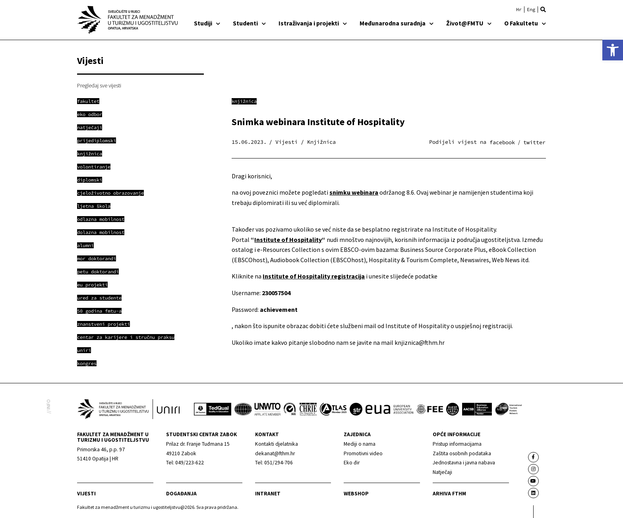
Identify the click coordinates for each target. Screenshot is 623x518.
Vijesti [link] (86, 493)
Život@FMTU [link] (468, 23)
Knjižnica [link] (244, 101)
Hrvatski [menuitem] (519, 9)
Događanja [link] (181, 493)
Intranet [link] (268, 493)
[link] (612, 50)
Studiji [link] (207, 23)
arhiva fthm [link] (449, 493)
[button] (543, 9)
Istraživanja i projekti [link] (313, 23)
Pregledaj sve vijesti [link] (99, 85)
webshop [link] (356, 493)
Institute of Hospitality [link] (288, 240)
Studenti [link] (249, 23)
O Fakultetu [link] (525, 23)
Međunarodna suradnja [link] (396, 23)
